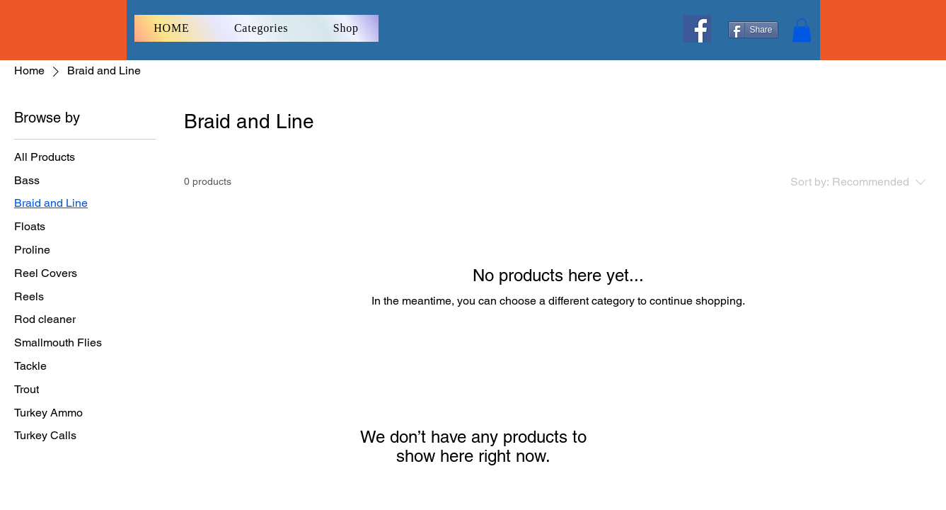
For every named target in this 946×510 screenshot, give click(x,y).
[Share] (753, 29)
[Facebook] (697, 28)
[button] (802, 30)
